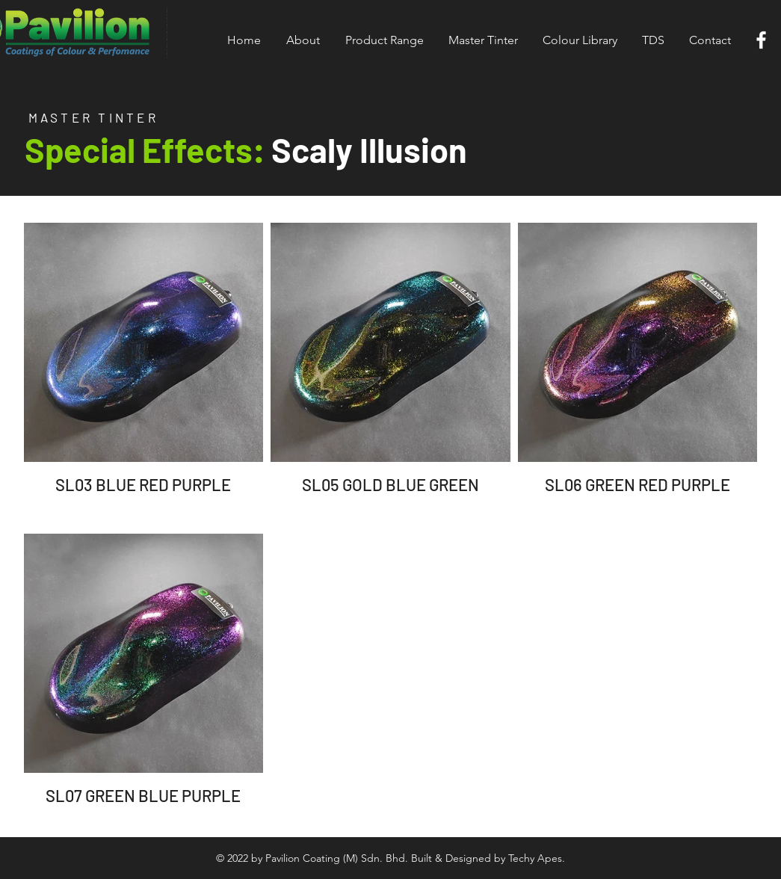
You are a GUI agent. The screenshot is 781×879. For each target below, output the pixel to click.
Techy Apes (535, 858)
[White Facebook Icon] (761, 40)
